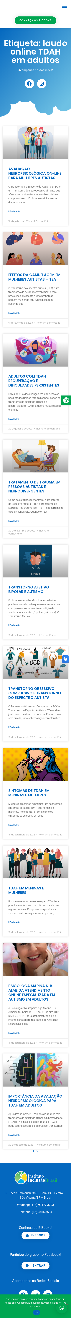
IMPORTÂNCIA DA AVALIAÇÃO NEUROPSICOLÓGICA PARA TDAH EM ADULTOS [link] (35, 1101)
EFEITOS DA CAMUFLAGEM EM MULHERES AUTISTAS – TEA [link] (34, 277)
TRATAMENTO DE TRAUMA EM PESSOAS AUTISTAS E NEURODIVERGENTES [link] (34, 487)
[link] (66, 400)
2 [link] (37, 1151)
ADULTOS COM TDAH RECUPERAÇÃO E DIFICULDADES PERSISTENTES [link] (33, 381)
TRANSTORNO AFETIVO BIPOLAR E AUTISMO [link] (28, 589)
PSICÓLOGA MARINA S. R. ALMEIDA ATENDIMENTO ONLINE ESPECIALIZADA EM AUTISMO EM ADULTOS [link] (31, 992)
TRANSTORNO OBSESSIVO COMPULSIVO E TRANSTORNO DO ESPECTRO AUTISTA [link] (34, 693)
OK (36, 1312)
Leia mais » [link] (14, 211)
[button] (65, 7)
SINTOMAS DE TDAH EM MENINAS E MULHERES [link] (28, 793)
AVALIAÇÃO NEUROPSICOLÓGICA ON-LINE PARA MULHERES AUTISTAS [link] (34, 173)
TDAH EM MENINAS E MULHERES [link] (26, 890)
